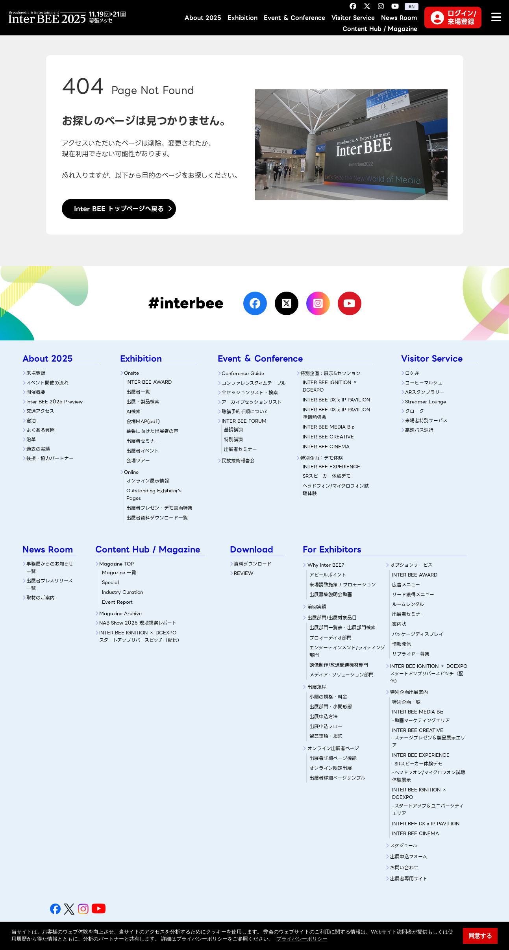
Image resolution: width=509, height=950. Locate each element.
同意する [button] (480, 935)
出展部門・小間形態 (330, 706)
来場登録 (35, 373)
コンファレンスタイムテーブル (254, 383)
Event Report (117, 602)
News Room (399, 17)
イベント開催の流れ (47, 382)
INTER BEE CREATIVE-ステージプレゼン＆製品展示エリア (428, 737)
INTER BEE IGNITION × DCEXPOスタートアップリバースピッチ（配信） (140, 636)
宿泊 (31, 420)
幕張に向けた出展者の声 (152, 431)
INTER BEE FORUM (244, 421)
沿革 (31, 439)
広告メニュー (406, 584)
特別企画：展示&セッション (330, 373)
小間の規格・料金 (328, 696)
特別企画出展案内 (409, 692)
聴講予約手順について (245, 411)
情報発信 (401, 644)
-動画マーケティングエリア (421, 720)
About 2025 (203, 17)
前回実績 (316, 606)
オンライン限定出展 (330, 768)
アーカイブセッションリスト (252, 402)
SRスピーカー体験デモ (337, 471)
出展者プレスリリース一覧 (49, 584)
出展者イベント (142, 451)
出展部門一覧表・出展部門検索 (342, 627)
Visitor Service (353, 17)
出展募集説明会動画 (330, 594)
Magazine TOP (116, 563)
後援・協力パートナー (50, 458)
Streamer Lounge (425, 401)
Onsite (131, 373)
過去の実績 (38, 449)
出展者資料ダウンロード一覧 (157, 517)
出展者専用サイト (409, 878)
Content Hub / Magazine (379, 28)
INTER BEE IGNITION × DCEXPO (330, 386)
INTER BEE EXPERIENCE (421, 755)
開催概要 (35, 392)
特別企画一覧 (406, 702)
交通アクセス (40, 411)
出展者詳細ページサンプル (337, 778)
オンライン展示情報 (147, 480)
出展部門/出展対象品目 (332, 617)
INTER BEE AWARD (149, 382)
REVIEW (244, 573)
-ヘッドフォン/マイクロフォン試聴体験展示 (428, 776)
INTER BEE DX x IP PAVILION (336, 399)
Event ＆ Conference (294, 17)
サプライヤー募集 (410, 654)
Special (110, 582)
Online (131, 472)
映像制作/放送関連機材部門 (338, 665)
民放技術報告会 (238, 460)
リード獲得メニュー (413, 594)
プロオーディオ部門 (330, 637)
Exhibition (242, 17)
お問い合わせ (404, 867)
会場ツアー (138, 460)
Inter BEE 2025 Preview (54, 401)
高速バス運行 (419, 430)
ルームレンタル (408, 604)
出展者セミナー (142, 441)
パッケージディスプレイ (417, 634)
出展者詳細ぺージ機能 (333, 758)
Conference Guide (243, 373)
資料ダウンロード (253, 563)
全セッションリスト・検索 (250, 392)
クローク (414, 411)
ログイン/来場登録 (453, 17)
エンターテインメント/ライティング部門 (347, 651)
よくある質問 (40, 430)
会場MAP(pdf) (143, 421)
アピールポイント (327, 575)
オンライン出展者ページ (333, 748)
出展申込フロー (325, 726)
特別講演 (233, 439)
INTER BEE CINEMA (326, 446)
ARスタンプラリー (424, 392)
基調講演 (233, 429)
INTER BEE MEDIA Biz (328, 427)
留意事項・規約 (325, 736)
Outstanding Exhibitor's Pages (153, 494)
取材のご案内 (40, 597)
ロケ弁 (412, 373)
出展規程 (316, 687)
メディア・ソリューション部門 (341, 674)
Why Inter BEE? (325, 565)
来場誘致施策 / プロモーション (342, 584)
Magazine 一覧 (119, 572)
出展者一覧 (138, 392)
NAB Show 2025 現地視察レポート (138, 623)
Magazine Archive (120, 613)
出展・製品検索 (142, 401)
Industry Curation (122, 592)
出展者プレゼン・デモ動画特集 (159, 508)
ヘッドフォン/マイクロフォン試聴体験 (336, 489)
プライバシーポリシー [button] (302, 939)
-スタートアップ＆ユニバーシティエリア (428, 809)
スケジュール (403, 845)
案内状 (399, 624)
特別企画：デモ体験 (321, 458)
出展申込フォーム (408, 856)
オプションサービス (411, 565)
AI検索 (133, 411)
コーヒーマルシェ (423, 382)
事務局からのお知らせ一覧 (49, 567)
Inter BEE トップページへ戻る (119, 209)
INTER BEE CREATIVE (328, 436)
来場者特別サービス (426, 420)
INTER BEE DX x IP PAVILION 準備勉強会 (336, 413)
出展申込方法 (323, 716)
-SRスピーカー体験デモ (417, 763)
